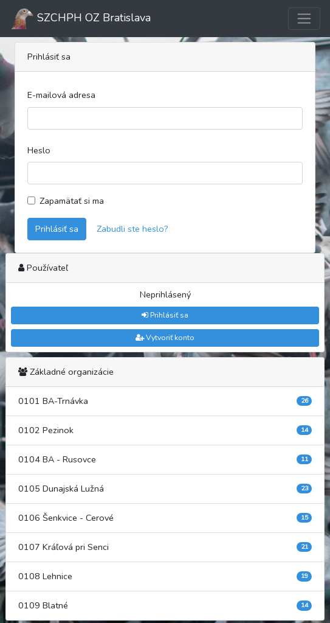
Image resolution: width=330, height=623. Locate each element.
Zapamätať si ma (72, 201)
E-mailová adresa (61, 95)
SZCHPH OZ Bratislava (80, 18)
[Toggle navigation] (304, 18)
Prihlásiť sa (56, 229)
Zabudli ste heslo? (132, 229)
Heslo (38, 150)
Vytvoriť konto (165, 337)
